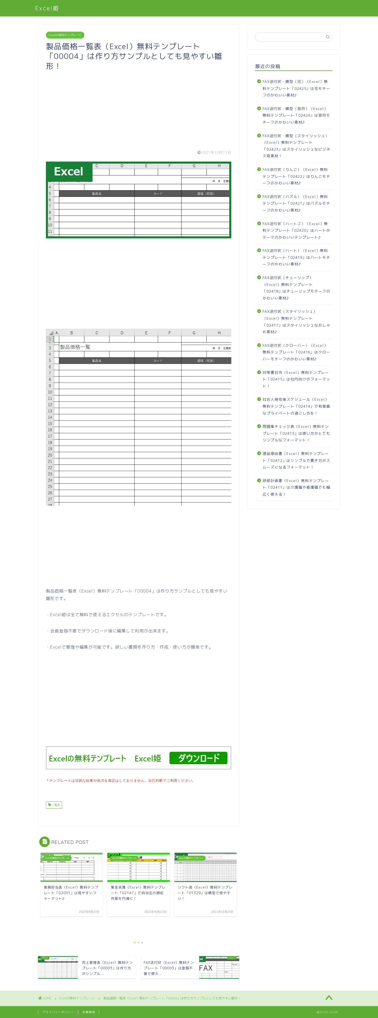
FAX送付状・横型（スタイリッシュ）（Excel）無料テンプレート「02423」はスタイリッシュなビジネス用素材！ (296, 146)
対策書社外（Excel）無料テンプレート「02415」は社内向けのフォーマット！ (296, 379)
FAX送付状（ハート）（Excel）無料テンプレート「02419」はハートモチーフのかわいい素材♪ (296, 257)
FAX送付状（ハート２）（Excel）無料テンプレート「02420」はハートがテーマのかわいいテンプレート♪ (296, 230)
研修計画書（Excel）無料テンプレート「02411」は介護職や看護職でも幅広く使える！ (296, 487)
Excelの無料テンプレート (65, 35)
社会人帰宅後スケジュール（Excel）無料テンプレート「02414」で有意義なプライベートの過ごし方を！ (296, 406)
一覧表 (55, 804)
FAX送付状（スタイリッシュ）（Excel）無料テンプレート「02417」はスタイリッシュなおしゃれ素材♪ (296, 321)
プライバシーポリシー (58, 1011)
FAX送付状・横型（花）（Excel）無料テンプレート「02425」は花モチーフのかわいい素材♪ (296, 88)
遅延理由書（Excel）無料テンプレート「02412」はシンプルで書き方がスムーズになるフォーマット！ (296, 460)
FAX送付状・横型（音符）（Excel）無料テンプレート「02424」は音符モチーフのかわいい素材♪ (296, 115)
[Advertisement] (139, 108)
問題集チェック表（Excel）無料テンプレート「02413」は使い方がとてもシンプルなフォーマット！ (296, 433)
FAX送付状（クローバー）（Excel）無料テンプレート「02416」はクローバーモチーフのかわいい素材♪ (296, 352)
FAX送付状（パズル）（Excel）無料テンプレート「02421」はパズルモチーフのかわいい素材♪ (296, 203)
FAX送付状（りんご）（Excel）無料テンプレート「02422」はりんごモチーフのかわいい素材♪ (296, 176)
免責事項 (88, 1011)
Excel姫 (47, 8)
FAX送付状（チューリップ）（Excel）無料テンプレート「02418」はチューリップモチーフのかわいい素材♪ (296, 288)
